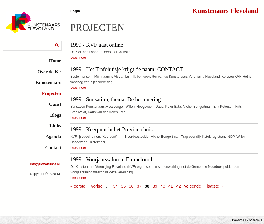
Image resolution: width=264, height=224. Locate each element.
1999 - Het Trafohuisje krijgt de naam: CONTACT (126, 69)
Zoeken (9, 42)
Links (55, 126)
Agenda (53, 136)
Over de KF (49, 71)
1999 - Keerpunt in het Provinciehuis (111, 129)
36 (131, 186)
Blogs (55, 115)
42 (178, 186)
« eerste (77, 186)
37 (139, 186)
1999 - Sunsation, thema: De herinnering (115, 99)
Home (55, 60)
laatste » (215, 186)
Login (75, 11)
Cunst (55, 104)
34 (115, 186)
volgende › (193, 186)
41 (170, 186)
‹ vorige (96, 186)
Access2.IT (256, 219)
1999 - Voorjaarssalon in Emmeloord (111, 159)
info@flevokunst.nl (45, 164)
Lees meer (78, 58)
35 (123, 186)
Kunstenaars (48, 82)
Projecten (51, 93)
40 (162, 186)
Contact (53, 147)
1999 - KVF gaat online (96, 45)
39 (155, 186)
